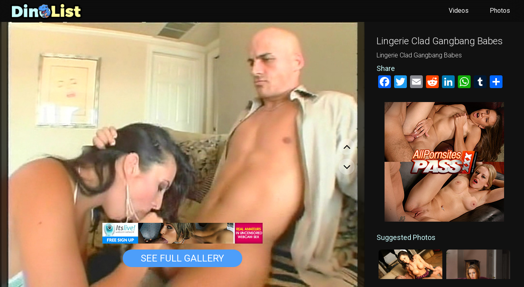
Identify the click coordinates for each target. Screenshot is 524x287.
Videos (459, 10)
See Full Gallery (182, 258)
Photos (500, 10)
